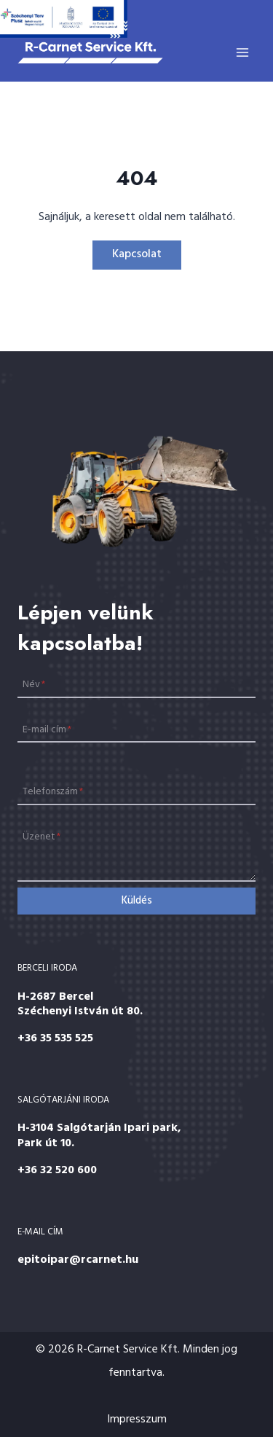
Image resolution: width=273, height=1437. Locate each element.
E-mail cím (47, 729)
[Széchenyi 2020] (63, 19)
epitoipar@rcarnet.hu (77, 1259)
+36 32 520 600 (57, 1170)
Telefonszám (53, 791)
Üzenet (41, 837)
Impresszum (137, 1419)
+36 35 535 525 (55, 1038)
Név (34, 684)
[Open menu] (242, 52)
